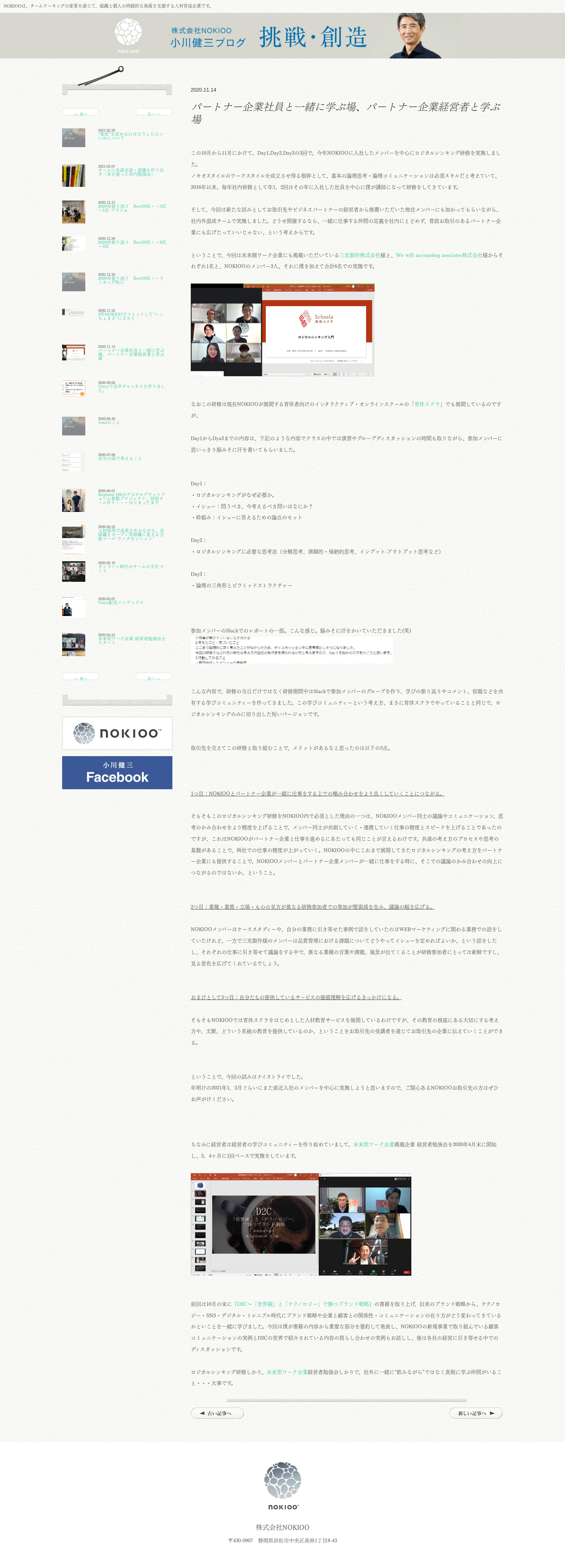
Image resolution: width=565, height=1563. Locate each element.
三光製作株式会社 (359, 255)
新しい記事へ (476, 1413)
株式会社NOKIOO (282, 1485)
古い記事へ (218, 1413)
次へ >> (154, 113)
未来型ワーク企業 (373, 1144)
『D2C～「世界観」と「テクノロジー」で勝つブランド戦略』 (303, 1304)
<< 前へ (80, 113)
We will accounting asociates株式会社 (439, 255)
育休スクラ (427, 404)
